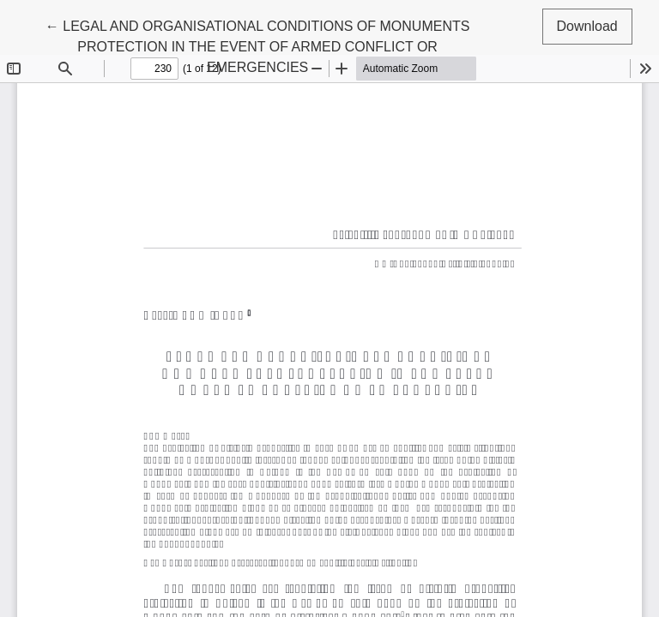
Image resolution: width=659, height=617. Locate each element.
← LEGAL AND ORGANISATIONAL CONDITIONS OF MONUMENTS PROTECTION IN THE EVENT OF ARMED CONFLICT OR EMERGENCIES (257, 45)
